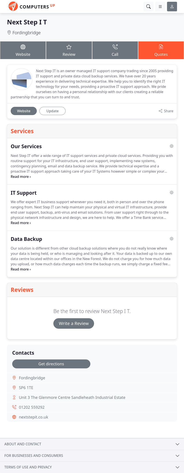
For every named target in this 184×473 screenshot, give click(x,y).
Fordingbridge (26, 33)
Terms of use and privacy (28, 467)
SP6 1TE (26, 387)
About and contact (22, 444)
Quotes (161, 50)
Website (23, 50)
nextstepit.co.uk (33, 417)
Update (52, 111)
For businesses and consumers (33, 455)
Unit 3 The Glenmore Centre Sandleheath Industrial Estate (72, 397)
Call (115, 50)
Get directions (51, 363)
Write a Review (74, 323)
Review (69, 50)
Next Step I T (27, 22)
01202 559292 (32, 407)
